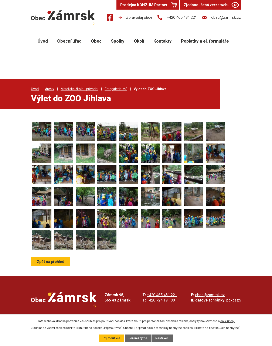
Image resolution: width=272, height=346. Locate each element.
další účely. (227, 321)
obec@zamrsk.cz (210, 295)
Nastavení (162, 338)
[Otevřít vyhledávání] (233, 44)
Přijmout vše (111, 338)
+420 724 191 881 (162, 300)
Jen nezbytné (138, 338)
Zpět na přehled (50, 261)
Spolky (118, 41)
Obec (96, 41)
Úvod (43, 41)
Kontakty (162, 41)
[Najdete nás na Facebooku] (110, 18)
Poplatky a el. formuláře (205, 41)
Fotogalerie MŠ (116, 89)
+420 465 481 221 (162, 295)
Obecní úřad (69, 41)
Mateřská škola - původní (79, 89)
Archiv (49, 89)
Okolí (139, 41)
